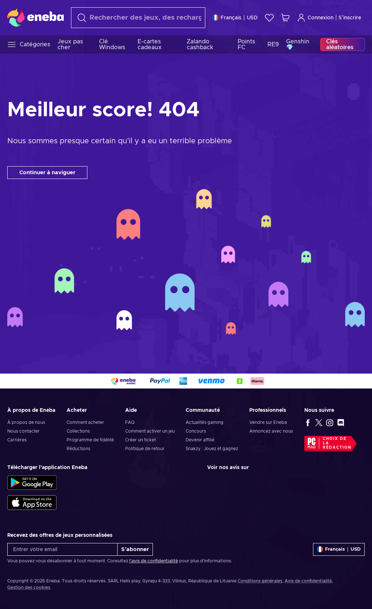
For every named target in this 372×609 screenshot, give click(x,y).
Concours (196, 431)
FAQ (130, 422)
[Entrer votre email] (62, 549)
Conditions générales (260, 581)
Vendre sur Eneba (268, 422)
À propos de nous (26, 422)
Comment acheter (85, 422)
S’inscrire (350, 17)
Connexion (315, 17)
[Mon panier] (285, 17)
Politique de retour (145, 448)
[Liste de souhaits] (269, 17)
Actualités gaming (204, 422)
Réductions (78, 448)
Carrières (17, 440)
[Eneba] (35, 17)
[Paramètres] (235, 17)
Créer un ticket (140, 440)
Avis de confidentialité (308, 581)
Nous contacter (23, 431)
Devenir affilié (200, 440)
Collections (78, 431)
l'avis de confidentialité (153, 561)
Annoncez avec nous (271, 431)
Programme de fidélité (90, 440)
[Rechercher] (138, 18)
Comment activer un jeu (150, 431)
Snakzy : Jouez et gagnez (212, 448)
